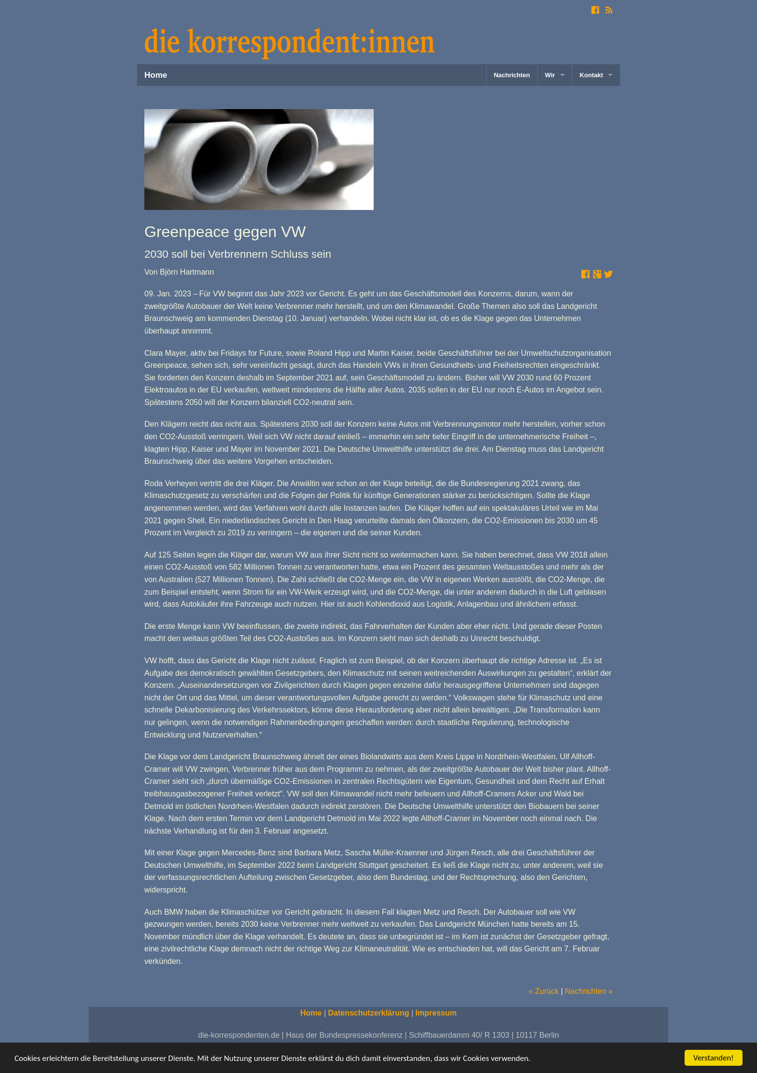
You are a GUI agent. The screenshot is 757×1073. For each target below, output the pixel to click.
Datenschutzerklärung (368, 1013)
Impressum (436, 1013)
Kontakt (591, 75)
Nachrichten (512, 75)
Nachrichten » (589, 991)
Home (155, 75)
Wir (550, 75)
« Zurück (544, 991)
